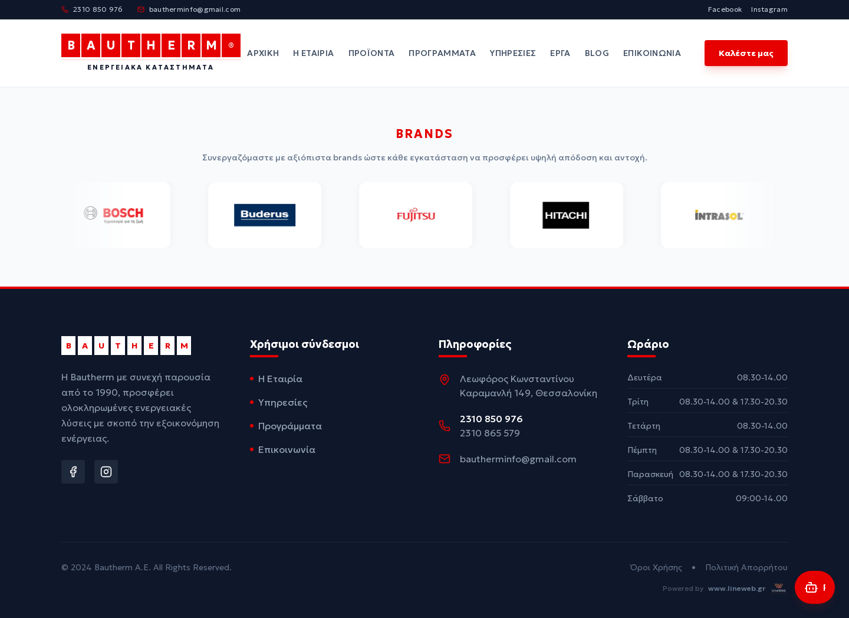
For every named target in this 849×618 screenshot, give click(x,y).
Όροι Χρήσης (656, 567)
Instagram (769, 9)
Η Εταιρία (313, 53)
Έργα (560, 53)
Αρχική (263, 53)
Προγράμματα (442, 53)
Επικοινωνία (652, 53)
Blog (597, 53)
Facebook (725, 9)
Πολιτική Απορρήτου (746, 567)
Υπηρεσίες (513, 53)
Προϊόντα (371, 53)
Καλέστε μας (746, 53)
